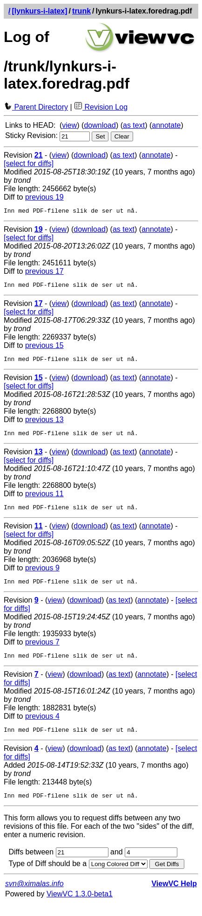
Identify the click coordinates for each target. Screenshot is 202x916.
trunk (81, 11)
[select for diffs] (29, 163)
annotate (166, 125)
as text (134, 125)
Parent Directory (36, 107)
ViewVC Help (174, 896)
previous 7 (42, 650)
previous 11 (44, 499)
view (69, 125)
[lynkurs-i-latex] (39, 11)
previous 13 (44, 424)
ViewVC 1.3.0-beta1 (80, 906)
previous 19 (44, 197)
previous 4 (42, 726)
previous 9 (42, 575)
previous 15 (44, 348)
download (100, 125)
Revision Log (101, 107)
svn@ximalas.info (34, 896)
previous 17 (44, 273)
